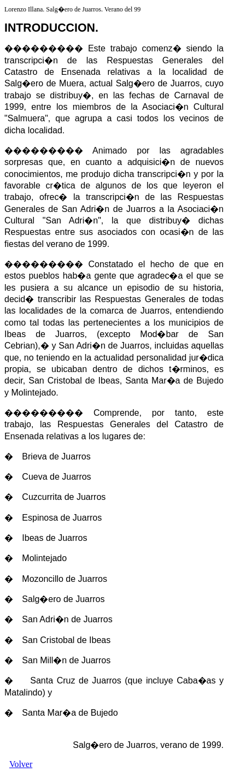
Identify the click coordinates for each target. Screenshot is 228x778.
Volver (20, 764)
